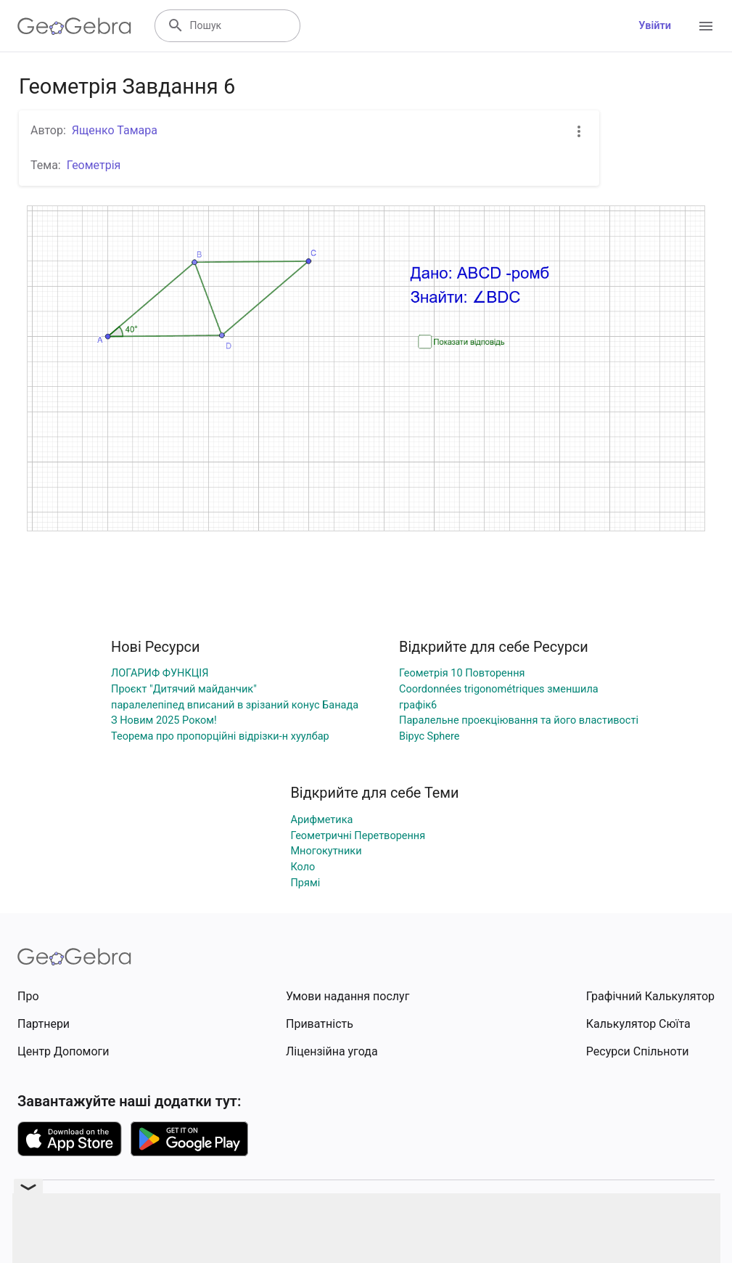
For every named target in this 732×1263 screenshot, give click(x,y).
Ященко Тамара (114, 130)
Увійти (654, 26)
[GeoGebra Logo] (74, 26)
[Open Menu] (706, 26)
